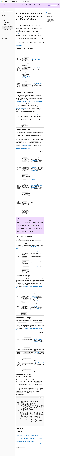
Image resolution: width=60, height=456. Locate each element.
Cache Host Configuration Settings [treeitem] (7, 30)
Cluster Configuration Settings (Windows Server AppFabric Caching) (29, 435)
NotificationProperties (34, 187)
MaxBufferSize (37, 352)
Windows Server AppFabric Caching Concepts (25, 441)
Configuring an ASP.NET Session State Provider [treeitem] (7, 38)
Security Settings (50, 17)
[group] (30, 71)
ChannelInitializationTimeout (40, 362)
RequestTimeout (36, 57)
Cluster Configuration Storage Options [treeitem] (7, 20)
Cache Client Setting (50, 12)
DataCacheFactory (26, 145)
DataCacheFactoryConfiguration (37, 59)
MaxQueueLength (35, 266)
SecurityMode (34, 296)
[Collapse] (13, 9)
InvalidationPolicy (35, 167)
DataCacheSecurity (33, 297)
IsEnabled (34, 157)
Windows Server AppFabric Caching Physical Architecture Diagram (29, 101)
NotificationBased (34, 170)
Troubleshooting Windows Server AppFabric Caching (26, 437)
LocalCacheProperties (34, 160)
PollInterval (34, 184)
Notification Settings (50, 16)
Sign (38, 308)
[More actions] (43, 10)
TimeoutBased (33, 171)
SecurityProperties (38, 300)
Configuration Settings (22, 10)
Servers (40, 109)
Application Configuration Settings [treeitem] (7, 27)
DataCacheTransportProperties (39, 339)
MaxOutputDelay (38, 356)
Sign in (57, 1)
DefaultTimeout (34, 179)
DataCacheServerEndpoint (21, 108)
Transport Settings (50, 19)
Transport (40, 298)
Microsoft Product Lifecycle (31, 4)
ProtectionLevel (34, 306)
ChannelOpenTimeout (36, 67)
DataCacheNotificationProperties (36, 185)
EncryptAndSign (33, 309)
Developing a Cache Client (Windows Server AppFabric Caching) (28, 443)
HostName (33, 119)
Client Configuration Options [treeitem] (7, 17)
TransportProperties (37, 341)
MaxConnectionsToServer (37, 83)
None (36, 298)
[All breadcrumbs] (17, 10)
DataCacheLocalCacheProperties (36, 158)
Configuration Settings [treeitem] (6, 24)
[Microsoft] (2, 1)
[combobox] (7, 11)
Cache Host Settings (50, 13)
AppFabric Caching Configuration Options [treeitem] (7, 14)
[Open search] (55, 1)
